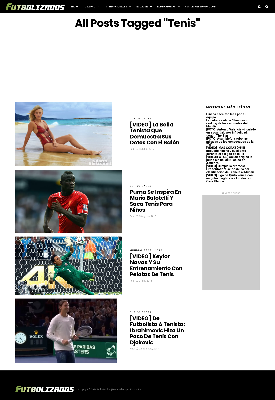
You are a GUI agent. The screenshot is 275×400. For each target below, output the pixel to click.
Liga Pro (89, 6)
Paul (132, 149)
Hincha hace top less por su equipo (226, 115)
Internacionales (116, 6)
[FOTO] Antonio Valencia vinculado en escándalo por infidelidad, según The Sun (231, 132)
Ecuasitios (136, 389)
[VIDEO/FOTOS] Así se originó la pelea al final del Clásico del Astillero (229, 160)
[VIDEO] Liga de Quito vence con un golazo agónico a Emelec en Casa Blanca (229, 178)
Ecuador (142, 6)
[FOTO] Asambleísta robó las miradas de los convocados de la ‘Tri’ (230, 141)
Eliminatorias (166, 6)
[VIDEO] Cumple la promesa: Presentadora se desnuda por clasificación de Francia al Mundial (230, 169)
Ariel (132, 348)
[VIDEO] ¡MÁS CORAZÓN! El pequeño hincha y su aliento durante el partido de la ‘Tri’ (226, 151)
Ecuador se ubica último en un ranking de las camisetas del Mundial (227, 123)
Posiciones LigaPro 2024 (200, 6)
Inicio (74, 6)
